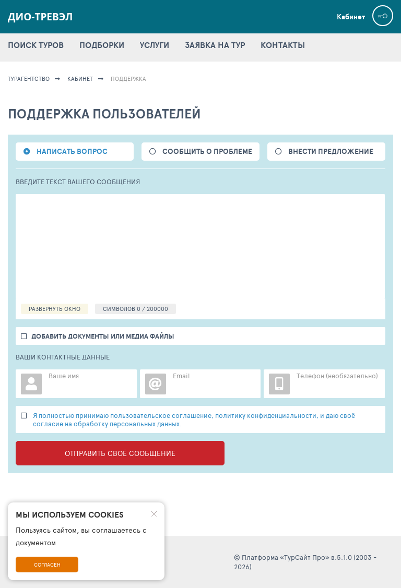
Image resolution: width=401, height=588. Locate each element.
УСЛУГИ (154, 45)
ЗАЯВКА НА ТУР (215, 45)
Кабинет (351, 16)
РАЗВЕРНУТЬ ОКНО (54, 309)
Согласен (47, 564)
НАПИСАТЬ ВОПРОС (72, 151)
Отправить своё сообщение (120, 453)
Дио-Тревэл (40, 16)
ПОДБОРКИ (101, 45)
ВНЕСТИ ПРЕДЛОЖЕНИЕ (330, 151)
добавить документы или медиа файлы (102, 336)
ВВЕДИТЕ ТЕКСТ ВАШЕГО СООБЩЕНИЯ (78, 181)
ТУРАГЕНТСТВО (29, 78)
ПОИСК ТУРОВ (36, 45)
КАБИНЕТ (80, 78)
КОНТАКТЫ (283, 45)
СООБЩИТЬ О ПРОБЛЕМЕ (207, 151)
